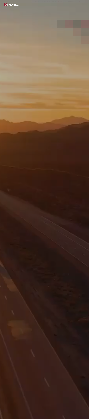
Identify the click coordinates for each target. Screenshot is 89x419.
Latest (26, 1)
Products (44, 4)
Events (22, 1)
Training (12, 1)
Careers (31, 1)
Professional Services (71, 4)
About (7, 1)
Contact (36, 1)
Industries (37, 4)
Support (55, 4)
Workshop (61, 4)
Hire (49, 4)
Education (17, 1)
